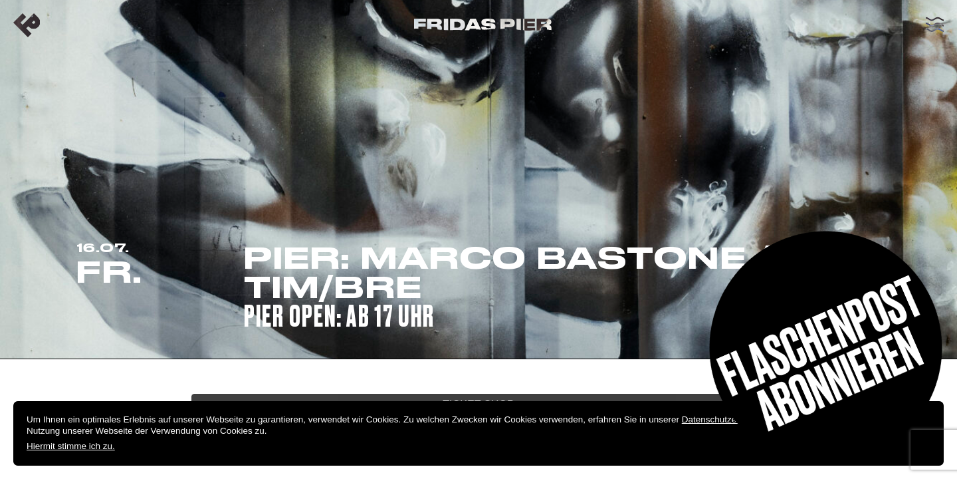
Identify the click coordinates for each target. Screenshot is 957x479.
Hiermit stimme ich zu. (71, 446)
